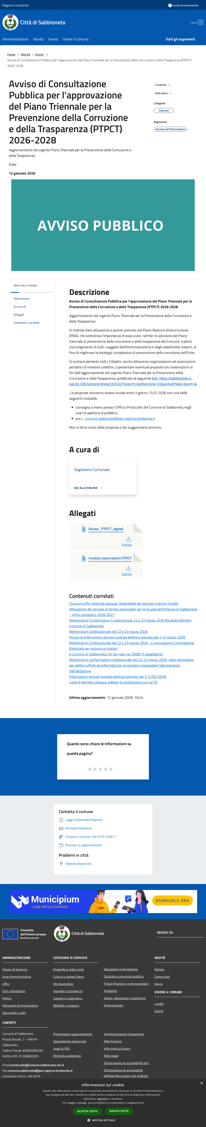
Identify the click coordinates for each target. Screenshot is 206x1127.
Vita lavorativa (63, 983)
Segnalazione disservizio (69, 1041)
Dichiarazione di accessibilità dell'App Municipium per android (126, 1073)
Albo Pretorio (113, 1041)
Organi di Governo (14, 969)
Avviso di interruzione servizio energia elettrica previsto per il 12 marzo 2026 (127, 637)
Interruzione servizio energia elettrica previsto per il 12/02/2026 (117, 676)
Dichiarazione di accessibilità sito (126, 1063)
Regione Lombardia (15, 5)
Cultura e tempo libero (68, 976)
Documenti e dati (14, 1012)
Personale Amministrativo (20, 1005)
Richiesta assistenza (67, 1055)
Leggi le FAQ (61, 1048)
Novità (25, 54)
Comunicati (162, 976)
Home (11, 54)
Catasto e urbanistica (67, 998)
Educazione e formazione (121, 969)
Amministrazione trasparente (124, 1034)
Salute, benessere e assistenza (125, 998)
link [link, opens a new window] (142, 1103)
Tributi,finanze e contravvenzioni (126, 983)
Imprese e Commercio (67, 991)
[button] (103, 1120)
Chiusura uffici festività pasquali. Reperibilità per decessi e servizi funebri (123, 603)
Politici (7, 998)
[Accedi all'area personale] (183, 5)
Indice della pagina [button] (25, 285)
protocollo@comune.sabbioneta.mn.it (37, 1065)
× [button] (201, 1083)
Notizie (159, 969)
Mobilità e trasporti (66, 1005)
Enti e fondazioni (13, 991)
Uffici (5, 983)
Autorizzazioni (113, 1005)
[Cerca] (199, 22)
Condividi (163, 85)
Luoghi (159, 1003)
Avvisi (39, 54)
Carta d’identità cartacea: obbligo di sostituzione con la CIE (113, 682)
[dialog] (103, 1103)
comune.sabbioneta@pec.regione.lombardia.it (120, 418)
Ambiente (110, 990)
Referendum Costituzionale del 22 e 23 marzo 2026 (108, 631)
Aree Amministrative (16, 976)
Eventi (158, 1010)
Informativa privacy (117, 1048)
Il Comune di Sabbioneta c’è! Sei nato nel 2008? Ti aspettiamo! (116, 654)
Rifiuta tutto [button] (119, 1111)
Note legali (111, 1055)
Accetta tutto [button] (87, 1111)
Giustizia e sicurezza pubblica (124, 976)
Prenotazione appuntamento (72, 1034)
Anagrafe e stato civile (68, 969)
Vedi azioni (164, 93)
